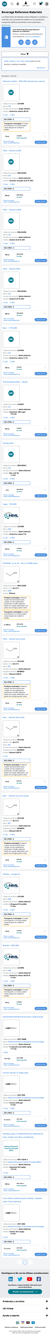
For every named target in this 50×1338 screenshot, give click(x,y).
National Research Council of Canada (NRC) (24, 1162)
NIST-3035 (21, 1095)
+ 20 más (10, 1169)
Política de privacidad (26, 1327)
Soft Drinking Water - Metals (15, 382)
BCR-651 (20, 740)
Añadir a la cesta (40, 142)
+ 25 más (10, 414)
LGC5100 (20, 897)
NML (9, 529)
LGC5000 (20, 968)
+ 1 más (9, 475)
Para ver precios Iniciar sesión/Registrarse (12, 142)
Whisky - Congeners (11, 874)
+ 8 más (9, 1234)
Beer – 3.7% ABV (10, 328)
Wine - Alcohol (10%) (12, 210)
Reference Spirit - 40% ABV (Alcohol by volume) (24, 81)
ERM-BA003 (21, 173)
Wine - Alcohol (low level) (14, 639)
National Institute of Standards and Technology (26, 1042)
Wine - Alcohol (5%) (11, 269)
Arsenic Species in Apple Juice (15, 1073)
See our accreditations (33, 36)
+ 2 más (9, 978)
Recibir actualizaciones (23, 1291)
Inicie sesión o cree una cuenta (17, 61)
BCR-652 (20, 818)
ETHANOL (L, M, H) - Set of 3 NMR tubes (20, 563)
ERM (9, 591)
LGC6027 (20, 404)
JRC (9, 666)
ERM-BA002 (21, 232)
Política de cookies (40, 1327)
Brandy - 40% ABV (11, 945)
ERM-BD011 (21, 465)
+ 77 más (10, 1049)
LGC (9, 106)
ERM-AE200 (21, 586)
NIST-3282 (21, 1224)
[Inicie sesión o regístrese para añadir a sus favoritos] (45, 136)
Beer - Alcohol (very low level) (16, 796)
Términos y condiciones (11, 1327)
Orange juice (8, 443)
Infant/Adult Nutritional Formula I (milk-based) (23, 1017)
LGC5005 (20, 527)
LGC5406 (20, 104)
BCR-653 (20, 661)
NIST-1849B (21, 1039)
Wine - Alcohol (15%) (12, 150)
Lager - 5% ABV (10, 504)
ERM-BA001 (21, 291)
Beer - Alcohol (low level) (13, 717)
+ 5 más (9, 906)
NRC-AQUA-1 (22, 1160)
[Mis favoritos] (34, 4)
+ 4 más (9, 1105)
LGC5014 (20, 350)
